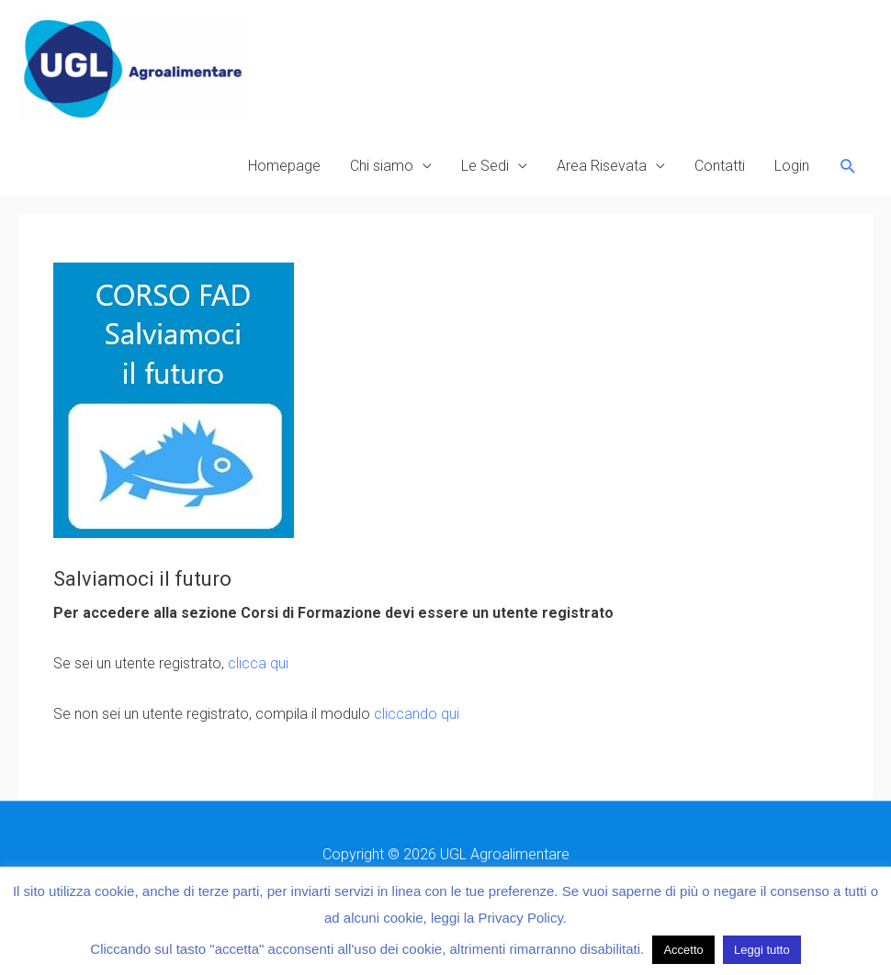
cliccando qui (416, 714)
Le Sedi (485, 165)
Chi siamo (381, 165)
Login (791, 165)
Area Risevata (602, 165)
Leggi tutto (762, 950)
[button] (848, 166)
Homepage (284, 165)
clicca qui (258, 663)
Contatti (719, 165)
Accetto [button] (683, 950)
